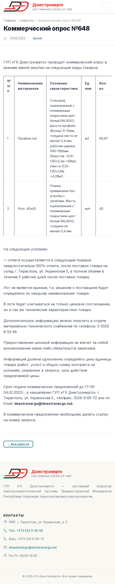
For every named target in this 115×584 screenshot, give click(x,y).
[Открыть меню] (107, 6)
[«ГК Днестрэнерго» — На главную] (38, 7)
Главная (9, 20)
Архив (37, 38)
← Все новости (18, 444)
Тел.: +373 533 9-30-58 (26, 530)
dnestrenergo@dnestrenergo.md (33, 547)
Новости (26, 20)
